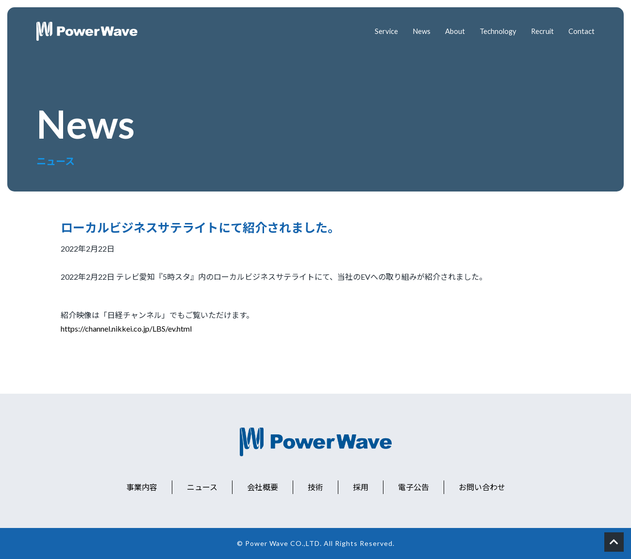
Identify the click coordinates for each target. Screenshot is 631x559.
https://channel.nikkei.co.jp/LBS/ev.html (126, 328)
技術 (315, 487)
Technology (494, 31)
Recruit (541, 31)
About (450, 31)
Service (378, 31)
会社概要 (262, 487)
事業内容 (141, 487)
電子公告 (413, 487)
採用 (360, 487)
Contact (581, 31)
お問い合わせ (482, 487)
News (415, 31)
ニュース (202, 487)
